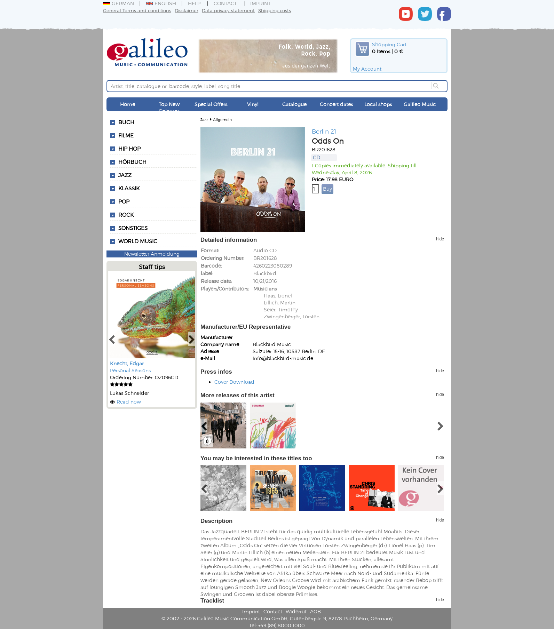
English (161, 3)
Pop (123, 201)
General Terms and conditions (137, 10)
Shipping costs (274, 10)
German (118, 3)
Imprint (260, 3)
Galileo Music (420, 104)
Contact (225, 3)
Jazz (125, 175)
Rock (126, 215)
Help (194, 3)
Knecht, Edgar (127, 363)
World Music (137, 241)
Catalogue (294, 104)
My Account (367, 69)
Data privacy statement (228, 10)
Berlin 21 (324, 131)
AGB (315, 611)
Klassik (129, 188)
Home (127, 104)
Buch (126, 122)
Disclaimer (186, 10)
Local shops (378, 104)
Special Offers (211, 104)
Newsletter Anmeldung (152, 254)
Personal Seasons (130, 370)
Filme (126, 135)
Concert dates (336, 104)
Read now (129, 402)
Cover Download (234, 382)
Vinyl (253, 104)
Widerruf (296, 611)
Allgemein (222, 119)
